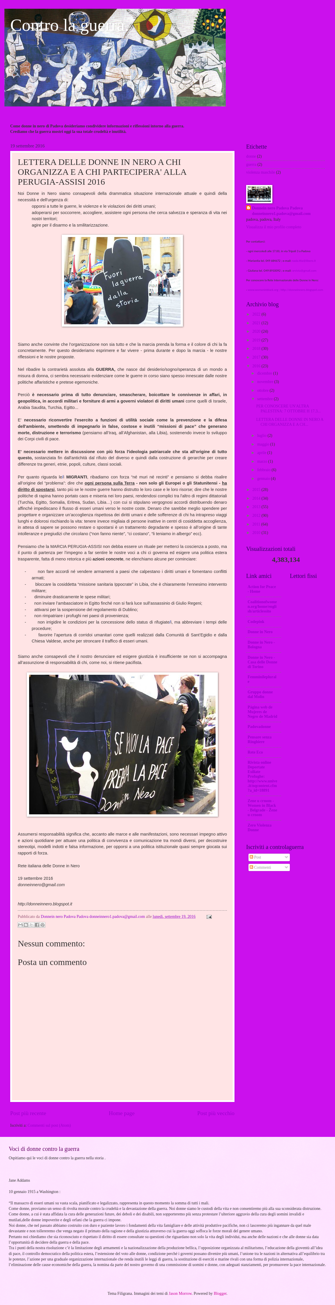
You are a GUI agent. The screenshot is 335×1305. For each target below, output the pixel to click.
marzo (262, 461)
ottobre (263, 390)
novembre (265, 382)
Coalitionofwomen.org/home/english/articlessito (262, 606)
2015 (256, 489)
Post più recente (28, 1113)
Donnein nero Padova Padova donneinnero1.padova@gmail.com (281, 211)
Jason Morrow (180, 1293)
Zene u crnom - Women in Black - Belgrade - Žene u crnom (262, 808)
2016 (256, 366)
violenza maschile (260, 172)
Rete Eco (255, 752)
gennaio (264, 478)
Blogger (220, 1293)
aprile (262, 453)
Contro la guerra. (69, 25)
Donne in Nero (260, 632)
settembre (265, 399)
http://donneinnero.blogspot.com (302, 290)
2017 (256, 357)
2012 (256, 515)
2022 (256, 314)
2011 (256, 524)
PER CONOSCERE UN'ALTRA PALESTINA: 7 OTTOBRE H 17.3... (288, 408)
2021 (256, 323)
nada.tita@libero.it (304, 261)
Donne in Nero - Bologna (261, 644)
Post (255, 857)
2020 (256, 331)
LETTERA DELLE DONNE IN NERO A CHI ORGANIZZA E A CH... (289, 422)
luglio (262, 435)
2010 (256, 532)
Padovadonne (259, 726)
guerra (251, 164)
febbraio (264, 470)
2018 (256, 348)
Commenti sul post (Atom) (49, 1125)
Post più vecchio (215, 1113)
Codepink (256, 621)
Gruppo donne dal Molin (260, 694)
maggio (263, 444)
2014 (256, 498)
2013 (256, 507)
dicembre (265, 373)
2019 (256, 340)
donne (251, 156)
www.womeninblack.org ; (264, 290)
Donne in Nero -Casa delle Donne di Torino (262, 662)
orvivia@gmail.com (304, 271)
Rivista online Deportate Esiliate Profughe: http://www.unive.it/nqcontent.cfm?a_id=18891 (262, 776)
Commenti (260, 867)
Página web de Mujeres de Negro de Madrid (262, 712)
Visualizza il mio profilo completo (273, 227)
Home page (122, 1113)
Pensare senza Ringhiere (259, 739)
